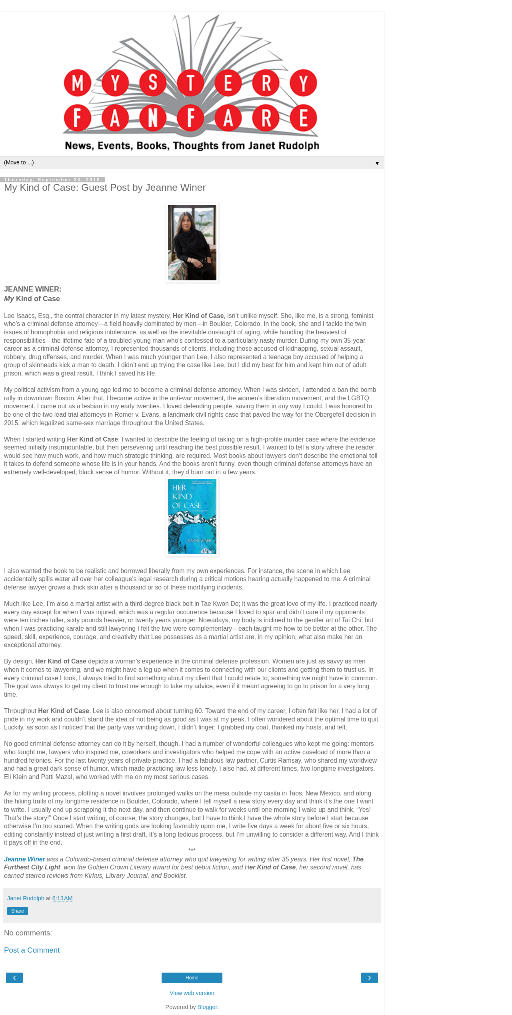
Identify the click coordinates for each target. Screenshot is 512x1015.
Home (192, 978)
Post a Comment (32, 950)
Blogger (207, 1007)
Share (17, 911)
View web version (192, 993)
